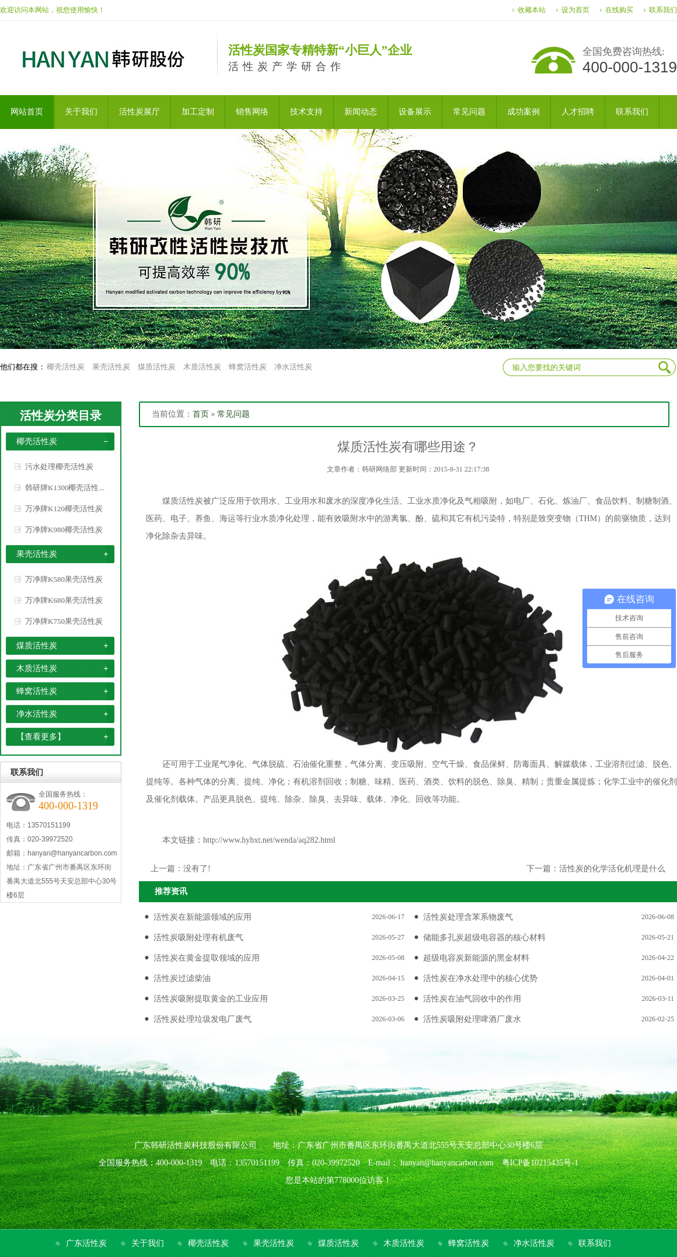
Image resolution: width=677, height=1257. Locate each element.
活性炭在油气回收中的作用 (472, 998)
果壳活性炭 (111, 366)
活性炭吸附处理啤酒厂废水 (472, 1019)
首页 (201, 414)
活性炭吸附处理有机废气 (198, 937)
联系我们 (663, 10)
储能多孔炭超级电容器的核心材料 (484, 937)
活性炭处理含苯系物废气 (468, 917)
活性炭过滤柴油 (182, 978)
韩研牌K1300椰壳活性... (64, 487)
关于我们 (147, 1243)
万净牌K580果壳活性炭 (64, 579)
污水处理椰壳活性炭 (59, 466)
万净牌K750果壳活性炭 (64, 621)
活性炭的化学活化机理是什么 (612, 868)
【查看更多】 (40, 736)
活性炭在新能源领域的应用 (202, 917)
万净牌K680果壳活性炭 (64, 600)
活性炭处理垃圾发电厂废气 (202, 1019)
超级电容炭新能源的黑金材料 (476, 958)
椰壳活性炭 (66, 366)
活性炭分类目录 (61, 415)
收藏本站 (532, 10)
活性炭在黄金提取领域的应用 (206, 958)
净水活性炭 (293, 366)
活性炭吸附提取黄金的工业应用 (210, 998)
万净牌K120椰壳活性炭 (64, 508)
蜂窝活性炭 (248, 366)
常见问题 (233, 414)
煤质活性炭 (157, 366)
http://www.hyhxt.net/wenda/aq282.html (269, 840)
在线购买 (619, 10)
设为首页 (575, 10)
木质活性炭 (202, 366)
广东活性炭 (86, 1243)
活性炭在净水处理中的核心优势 (480, 978)
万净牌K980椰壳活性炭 (64, 529)
